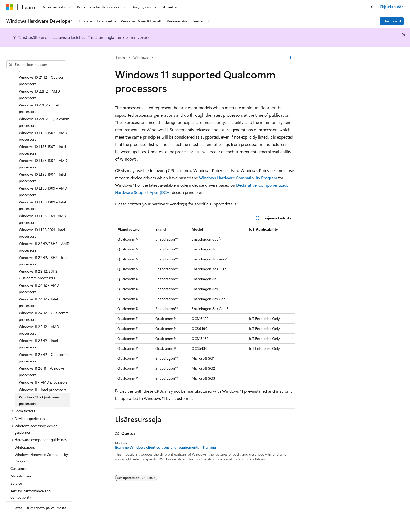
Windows (140, 57)
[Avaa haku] (372, 7)
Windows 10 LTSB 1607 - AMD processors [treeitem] (43, 151)
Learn (120, 57)
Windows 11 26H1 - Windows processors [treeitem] (42, 359)
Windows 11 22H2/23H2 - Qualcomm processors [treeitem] (39, 262)
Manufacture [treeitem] (20, 463)
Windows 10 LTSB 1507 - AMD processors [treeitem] (43, 123)
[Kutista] (64, 53)
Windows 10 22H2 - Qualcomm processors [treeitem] (44, 110)
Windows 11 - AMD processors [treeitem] (43, 369)
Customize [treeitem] (18, 456)
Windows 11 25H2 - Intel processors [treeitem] (38, 331)
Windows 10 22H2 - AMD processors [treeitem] (39, 82)
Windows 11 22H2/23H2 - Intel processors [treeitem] (43, 248)
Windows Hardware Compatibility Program (238, 177)
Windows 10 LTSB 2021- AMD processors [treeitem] (42, 207)
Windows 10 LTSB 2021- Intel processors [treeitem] (42, 220)
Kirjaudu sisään (392, 6)
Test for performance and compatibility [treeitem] (30, 482)
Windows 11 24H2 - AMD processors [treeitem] (39, 276)
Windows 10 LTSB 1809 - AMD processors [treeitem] (43, 179)
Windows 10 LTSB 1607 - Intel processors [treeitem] (42, 165)
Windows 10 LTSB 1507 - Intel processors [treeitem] (42, 137)
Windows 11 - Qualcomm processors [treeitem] (39, 388)
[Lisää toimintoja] (290, 58)
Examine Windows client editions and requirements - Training (165, 447)
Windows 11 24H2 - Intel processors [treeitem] (38, 290)
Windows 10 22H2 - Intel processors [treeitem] (39, 96)
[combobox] (35, 64)
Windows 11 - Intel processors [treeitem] (42, 377)
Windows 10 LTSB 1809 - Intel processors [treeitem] (42, 193)
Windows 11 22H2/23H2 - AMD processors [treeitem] (44, 234)
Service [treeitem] (16, 470)
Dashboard (392, 21)
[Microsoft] (9, 7)
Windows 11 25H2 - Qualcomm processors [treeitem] (44, 345)
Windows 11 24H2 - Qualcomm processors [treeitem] (44, 304)
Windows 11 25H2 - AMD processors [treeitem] (39, 317)
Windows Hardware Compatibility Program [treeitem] (41, 445)
